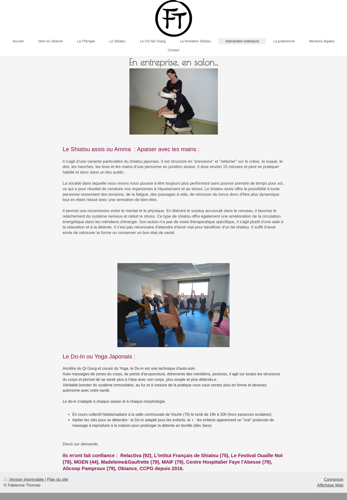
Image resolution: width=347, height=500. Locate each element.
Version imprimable (24, 479)
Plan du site (57, 479)
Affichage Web (330, 485)
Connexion (333, 479)
